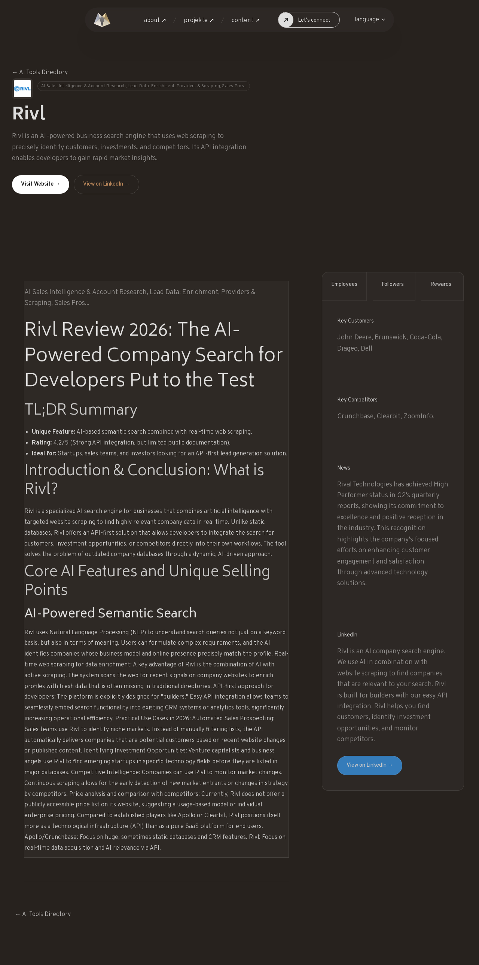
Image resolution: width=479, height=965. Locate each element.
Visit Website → (40, 184)
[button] (155, 20)
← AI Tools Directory (40, 72)
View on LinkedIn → (106, 184)
